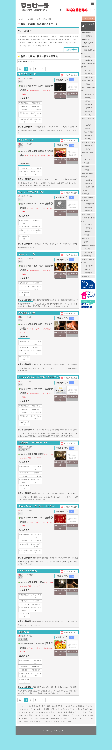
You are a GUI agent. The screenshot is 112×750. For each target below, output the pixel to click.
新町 (85, 194)
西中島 (88, 77)
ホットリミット (26, 142)
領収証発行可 (71, 43)
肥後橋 (86, 242)
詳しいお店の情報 (60, 96)
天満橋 (88, 249)
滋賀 (85, 238)
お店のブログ (72, 95)
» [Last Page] (47, 69)
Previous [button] (60, 10)
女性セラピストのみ (48, 36)
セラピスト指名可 (25, 43)
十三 (87, 70)
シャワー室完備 (38, 39)
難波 (87, 273)
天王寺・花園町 (88, 152)
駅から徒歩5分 (40, 43)
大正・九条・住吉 (89, 118)
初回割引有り (33, 36)
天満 (87, 149)
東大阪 (86, 214)
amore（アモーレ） (28, 583)
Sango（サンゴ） (27, 259)
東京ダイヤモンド (27, 75)
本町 (87, 207)
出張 (85, 46)
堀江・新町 (87, 80)
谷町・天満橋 (88, 245)
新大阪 (88, 74)
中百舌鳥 (89, 94)
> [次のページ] (42, 69)
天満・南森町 (88, 142)
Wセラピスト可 (43, 46)
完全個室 (22, 36)
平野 (85, 170)
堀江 (87, 84)
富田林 (86, 166)
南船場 (88, 180)
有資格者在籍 (51, 39)
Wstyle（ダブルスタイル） (32, 196)
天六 (87, 139)
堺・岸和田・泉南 (89, 87)
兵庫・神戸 (87, 43)
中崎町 (88, 135)
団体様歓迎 (25, 39)
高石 (87, 115)
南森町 (88, 145)
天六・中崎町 (88, 132)
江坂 (85, 235)
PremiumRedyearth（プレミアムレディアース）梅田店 (47, 385)
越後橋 (88, 60)
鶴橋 (85, 276)
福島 (87, 231)
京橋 (87, 36)
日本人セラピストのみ (67, 39)
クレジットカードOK (27, 46)
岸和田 (88, 108)
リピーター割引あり (56, 43)
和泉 (87, 98)
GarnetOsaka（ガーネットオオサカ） (38, 517)
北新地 (88, 224)
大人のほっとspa (27, 319)
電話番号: (36, 91)
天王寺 (88, 159)
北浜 (87, 57)
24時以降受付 (64, 36)
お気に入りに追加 (70, 75)
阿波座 (88, 211)
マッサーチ (51, 745)
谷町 (87, 252)
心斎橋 (88, 183)
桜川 (87, 269)
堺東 (87, 104)
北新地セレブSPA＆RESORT (33, 452)
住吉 (87, 128)
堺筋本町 (89, 204)
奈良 (85, 163)
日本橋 (88, 266)
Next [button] (94, 10)
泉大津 (88, 111)
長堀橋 (86, 256)
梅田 (87, 228)
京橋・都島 (87, 32)
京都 (85, 39)
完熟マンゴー (25, 646)
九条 (87, 125)
